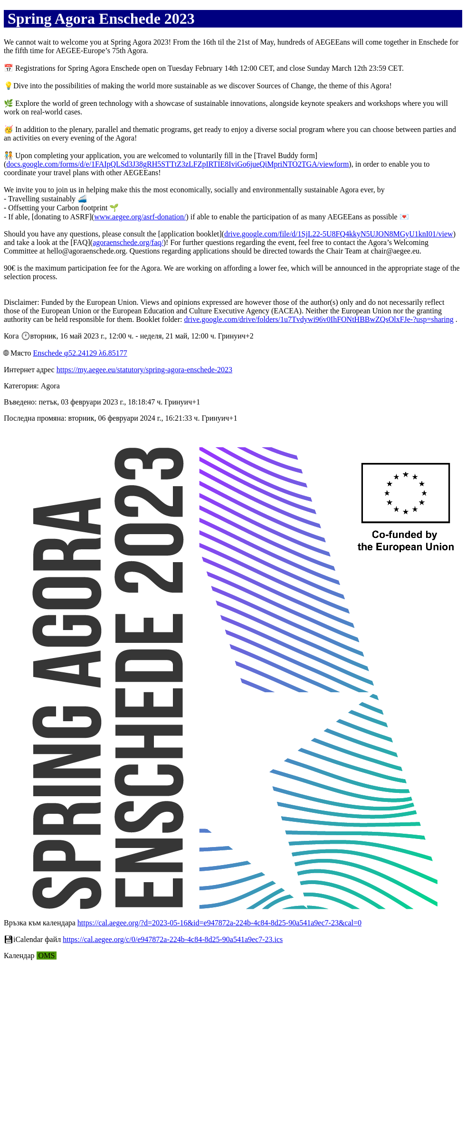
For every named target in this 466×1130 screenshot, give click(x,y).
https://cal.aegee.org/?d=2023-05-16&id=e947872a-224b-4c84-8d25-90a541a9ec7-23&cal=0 (219, 923)
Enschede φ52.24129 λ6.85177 (80, 353)
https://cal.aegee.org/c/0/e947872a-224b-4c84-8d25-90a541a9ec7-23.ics (173, 939)
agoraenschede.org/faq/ (128, 242)
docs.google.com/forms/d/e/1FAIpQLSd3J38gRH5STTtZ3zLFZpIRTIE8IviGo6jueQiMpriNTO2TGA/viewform (177, 164)
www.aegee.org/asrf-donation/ (140, 217)
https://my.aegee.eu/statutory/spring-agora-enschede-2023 (144, 370)
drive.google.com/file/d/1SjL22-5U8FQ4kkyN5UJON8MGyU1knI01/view (338, 234)
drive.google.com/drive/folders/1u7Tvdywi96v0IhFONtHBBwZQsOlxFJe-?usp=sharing (318, 319)
